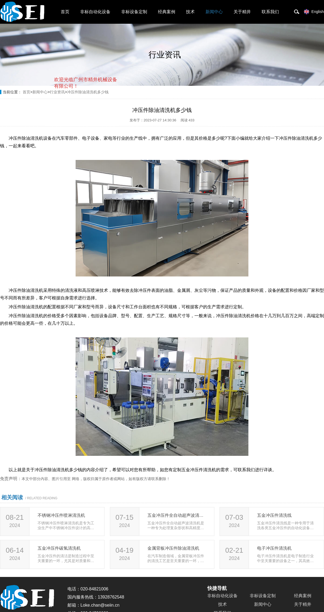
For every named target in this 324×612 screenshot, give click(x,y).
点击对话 (107, 108)
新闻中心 (214, 11)
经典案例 (166, 11)
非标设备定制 (134, 11)
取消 (73, 108)
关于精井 (242, 11)
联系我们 (270, 11)
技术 (190, 11)
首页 (65, 11)
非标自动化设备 (95, 11)
